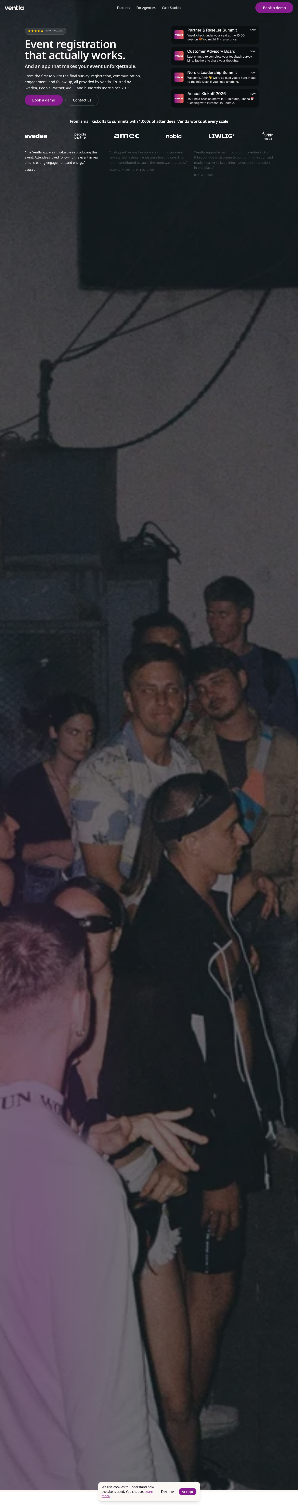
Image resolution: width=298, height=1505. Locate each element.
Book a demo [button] (274, 7)
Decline (167, 1491)
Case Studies (171, 7)
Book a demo (43, 100)
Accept (187, 1491)
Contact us (82, 100)
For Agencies (146, 7)
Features (123, 7)
